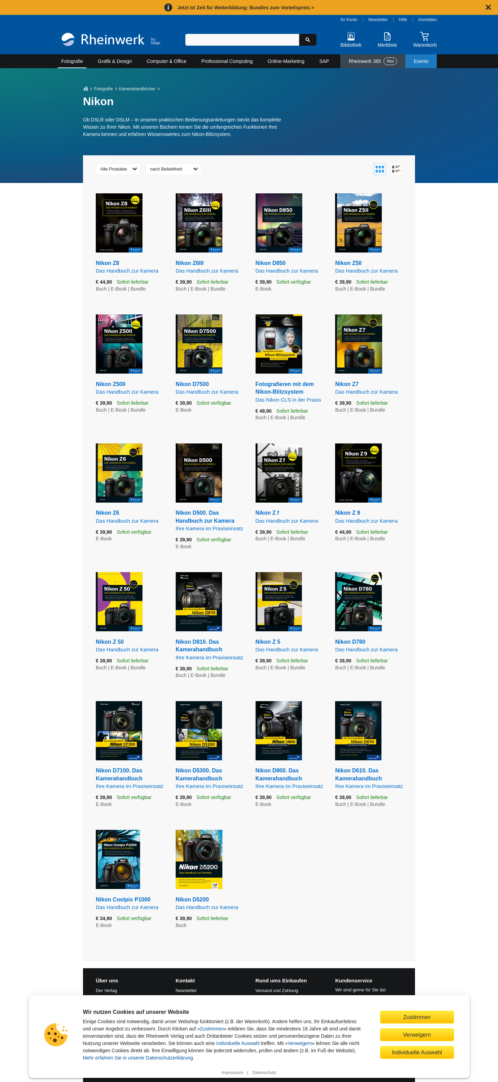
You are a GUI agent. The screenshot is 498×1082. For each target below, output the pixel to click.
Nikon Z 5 (290, 646)
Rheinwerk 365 (373, 61)
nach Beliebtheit (166, 169)
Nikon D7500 (210, 388)
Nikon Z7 (370, 388)
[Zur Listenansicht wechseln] (396, 169)
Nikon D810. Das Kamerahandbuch (210, 650)
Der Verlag (106, 990)
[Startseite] (110, 40)
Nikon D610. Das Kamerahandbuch (370, 779)
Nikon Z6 (130, 517)
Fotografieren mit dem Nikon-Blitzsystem (290, 392)
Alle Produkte (113, 169)
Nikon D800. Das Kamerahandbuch (290, 779)
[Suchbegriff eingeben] (242, 40)
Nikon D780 (370, 646)
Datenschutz (264, 1072)
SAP (324, 61)
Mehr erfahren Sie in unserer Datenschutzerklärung (138, 1058)
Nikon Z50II (130, 388)
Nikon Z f (290, 517)
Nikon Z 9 (370, 517)
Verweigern (300, 1043)
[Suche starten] (307, 40)
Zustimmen (212, 1028)
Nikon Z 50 (130, 646)
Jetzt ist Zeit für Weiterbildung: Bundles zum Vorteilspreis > (245, 7)
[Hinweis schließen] (488, 7)
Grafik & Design (115, 61)
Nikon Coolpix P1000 (130, 904)
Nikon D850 (290, 267)
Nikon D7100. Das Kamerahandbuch (130, 779)
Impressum (232, 1072)
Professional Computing (227, 61)
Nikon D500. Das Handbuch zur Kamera (210, 521)
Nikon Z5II (370, 267)
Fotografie (72, 61)
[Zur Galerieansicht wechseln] (380, 169)
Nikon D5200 (210, 904)
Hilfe (403, 19)
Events (421, 61)
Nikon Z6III (210, 267)
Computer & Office (166, 61)
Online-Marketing (286, 61)
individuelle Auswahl (237, 1043)
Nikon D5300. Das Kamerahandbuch (210, 779)
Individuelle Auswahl (417, 1052)
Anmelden (427, 19)
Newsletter (378, 19)
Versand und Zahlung (277, 990)
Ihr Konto (349, 19)
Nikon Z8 (130, 267)
